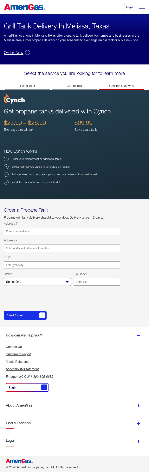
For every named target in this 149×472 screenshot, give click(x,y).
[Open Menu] (142, 7)
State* (8, 274)
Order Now (17, 52)
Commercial (74, 86)
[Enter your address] (62, 231)
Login (131, 7)
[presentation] (33, 300)
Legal (10, 441)
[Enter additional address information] (62, 248)
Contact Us (14, 346)
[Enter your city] (62, 265)
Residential (27, 86)
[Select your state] (37, 282)
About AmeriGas (19, 405)
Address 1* (11, 223)
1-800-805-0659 (41, 376)
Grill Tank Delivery (121, 86)
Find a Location (18, 423)
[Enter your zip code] (97, 282)
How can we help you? (24, 335)
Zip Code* (80, 274)
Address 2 (10, 240)
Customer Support (18, 354)
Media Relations (17, 361)
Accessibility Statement (22, 369)
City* (7, 257)
